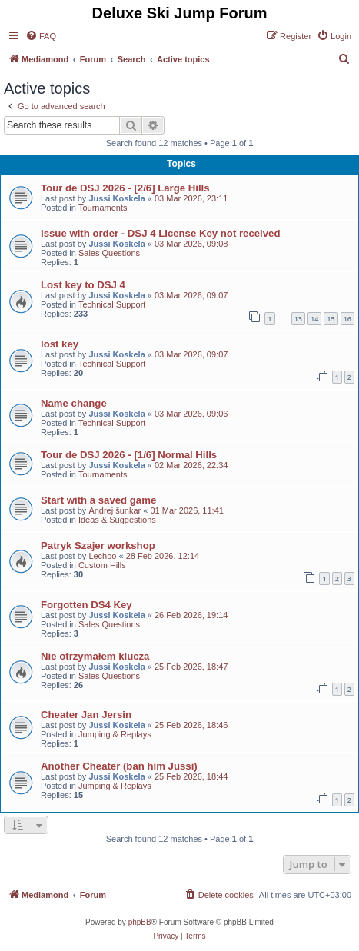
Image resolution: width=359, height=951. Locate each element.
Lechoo (102, 555)
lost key (59, 344)
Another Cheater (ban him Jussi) (119, 766)
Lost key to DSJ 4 (83, 285)
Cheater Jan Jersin (86, 714)
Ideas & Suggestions (117, 519)
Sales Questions (109, 253)
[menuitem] (40, 36)
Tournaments (103, 207)
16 (347, 319)
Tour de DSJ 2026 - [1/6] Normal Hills (129, 455)
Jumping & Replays (114, 734)
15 (330, 319)
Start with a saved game (98, 500)
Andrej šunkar (114, 510)
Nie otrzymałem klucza (95, 656)
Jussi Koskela (116, 198)
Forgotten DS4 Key (86, 604)
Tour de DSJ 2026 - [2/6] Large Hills (125, 188)
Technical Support (111, 304)
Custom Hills (102, 565)
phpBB (139, 922)
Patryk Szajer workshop (98, 545)
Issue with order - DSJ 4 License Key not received (160, 233)
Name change (74, 403)
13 (298, 319)
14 (314, 319)
